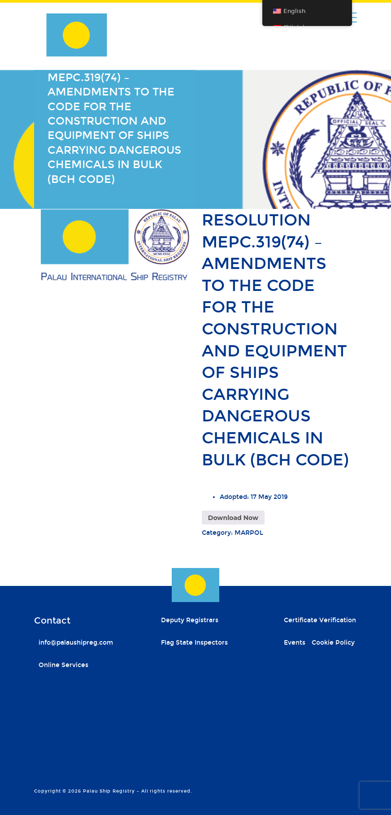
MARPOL (249, 533)
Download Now (233, 518)
